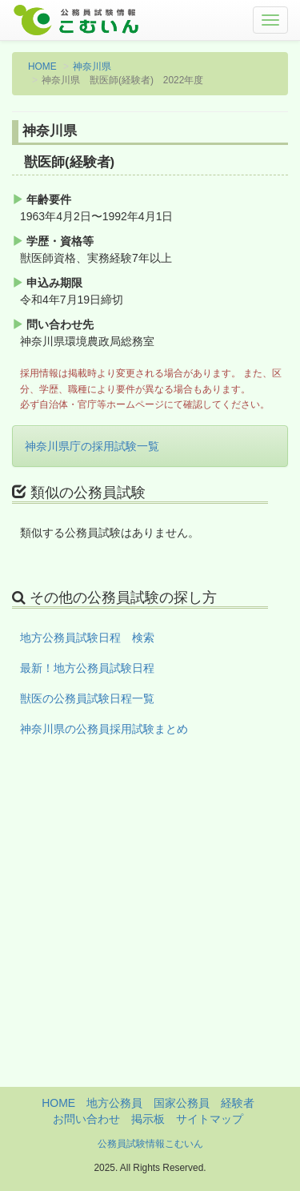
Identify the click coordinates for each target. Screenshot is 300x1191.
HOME (42, 66)
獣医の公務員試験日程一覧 (87, 698)
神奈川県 (92, 66)
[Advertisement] (150, 937)
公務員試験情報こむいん (150, 1143)
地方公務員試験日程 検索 (87, 637)
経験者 (237, 1102)
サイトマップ (209, 1119)
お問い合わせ (86, 1119)
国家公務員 (182, 1102)
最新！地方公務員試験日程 (87, 668)
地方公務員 (114, 1102)
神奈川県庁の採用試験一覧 (92, 446)
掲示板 (148, 1119)
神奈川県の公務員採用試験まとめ (104, 728)
